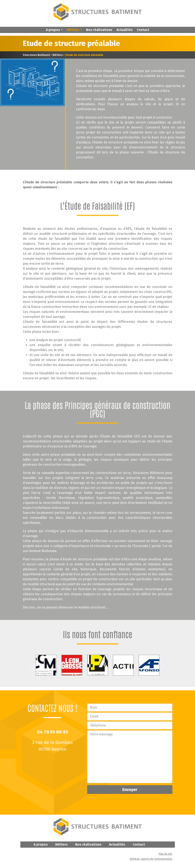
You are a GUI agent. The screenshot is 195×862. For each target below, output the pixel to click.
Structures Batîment (36, 54)
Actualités (125, 30)
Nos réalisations (99, 30)
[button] (54, 29)
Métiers (58, 54)
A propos (41, 844)
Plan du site (165, 853)
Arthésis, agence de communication (151, 858)
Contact (143, 30)
